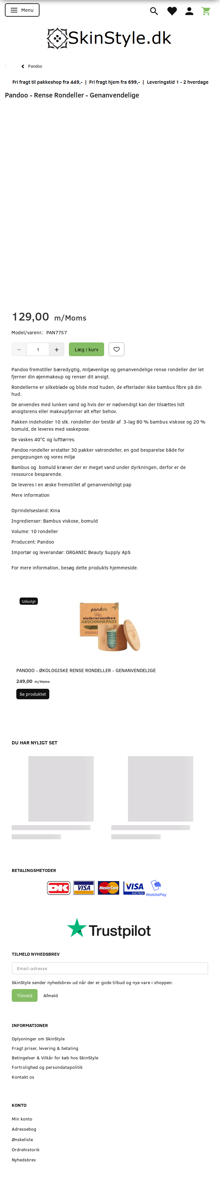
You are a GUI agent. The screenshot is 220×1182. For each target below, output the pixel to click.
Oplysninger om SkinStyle (38, 1038)
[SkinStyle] (110, 37)
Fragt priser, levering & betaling (45, 1048)
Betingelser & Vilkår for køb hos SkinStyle (55, 1057)
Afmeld (50, 995)
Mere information (30, 495)
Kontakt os (23, 1077)
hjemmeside (123, 567)
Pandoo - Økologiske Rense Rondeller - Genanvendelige (86, 670)
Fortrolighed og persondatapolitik (47, 1067)
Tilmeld (24, 995)
